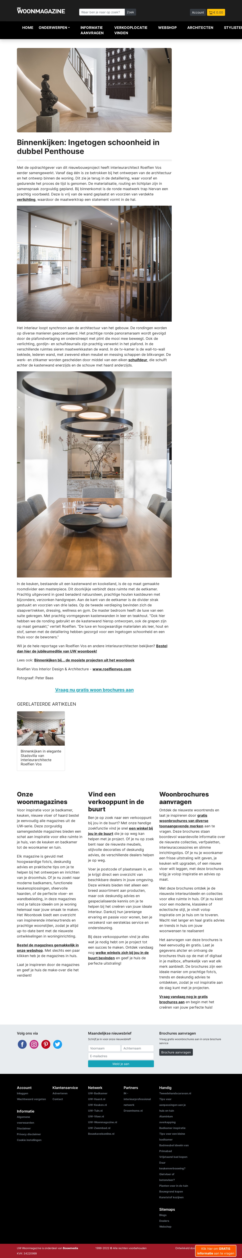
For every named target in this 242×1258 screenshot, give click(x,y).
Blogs (163, 1215)
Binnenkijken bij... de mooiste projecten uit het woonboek (84, 660)
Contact (57, 1099)
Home (27, 27)
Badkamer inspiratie (172, 1128)
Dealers (164, 1220)
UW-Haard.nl (96, 1099)
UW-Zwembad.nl (99, 1128)
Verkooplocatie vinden (130, 30)
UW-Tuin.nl (95, 1110)
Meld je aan (121, 1064)
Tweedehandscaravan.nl (175, 1093)
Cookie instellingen (29, 1140)
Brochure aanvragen (176, 1052)
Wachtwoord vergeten (31, 1099)
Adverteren (59, 1093)
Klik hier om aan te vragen (215, 1251)
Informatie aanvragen (92, 30)
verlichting (26, 199)
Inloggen (22, 1093)
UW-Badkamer (97, 1093)
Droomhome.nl (133, 1110)
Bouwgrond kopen (171, 1191)
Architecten (200, 27)
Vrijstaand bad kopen (173, 1156)
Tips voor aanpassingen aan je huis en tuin (172, 1104)
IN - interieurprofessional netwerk (137, 1099)
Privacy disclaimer (29, 1134)
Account (198, 12)
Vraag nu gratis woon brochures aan (94, 690)
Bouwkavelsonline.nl (101, 1133)
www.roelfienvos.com (112, 669)
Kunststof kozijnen (171, 1197)
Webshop (167, 27)
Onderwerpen (53, 27)
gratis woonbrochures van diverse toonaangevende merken (183, 820)
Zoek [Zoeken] (130, 12)
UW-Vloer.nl (96, 1116)
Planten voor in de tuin (173, 1185)
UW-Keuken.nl (97, 1105)
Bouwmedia (70, 1248)
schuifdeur (137, 360)
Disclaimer (24, 1128)
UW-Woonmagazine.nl (102, 1122)
